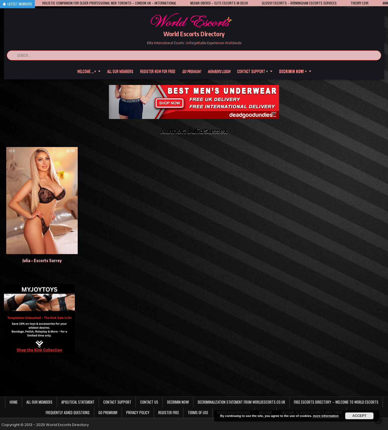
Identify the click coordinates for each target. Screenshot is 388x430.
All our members (120, 71)
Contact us (149, 402)
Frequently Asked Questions (68, 412)
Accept (359, 416)
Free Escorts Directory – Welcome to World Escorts (336, 402)
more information (325, 416)
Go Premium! (107, 412)
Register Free (168, 412)
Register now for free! (157, 71)
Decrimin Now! (178, 402)
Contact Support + (252, 71)
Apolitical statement (77, 402)
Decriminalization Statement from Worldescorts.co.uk (241, 402)
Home (14, 402)
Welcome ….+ (86, 71)
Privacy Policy (137, 412)
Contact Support (117, 402)
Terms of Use (198, 412)
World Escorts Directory (194, 34)
